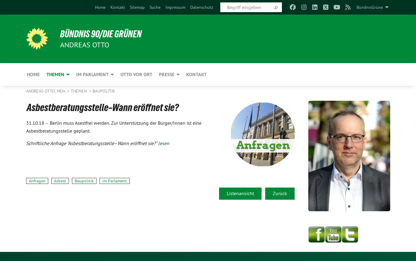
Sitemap (137, 7)
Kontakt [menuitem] (196, 74)
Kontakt (117, 7)
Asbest (60, 181)
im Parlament (114, 181)
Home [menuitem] (33, 74)
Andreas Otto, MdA (46, 91)
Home (100, 7)
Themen (79, 91)
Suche (155, 7)
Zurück (280, 193)
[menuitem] (100, 7)
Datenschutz (201, 7)
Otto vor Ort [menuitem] (136, 74)
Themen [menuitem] (55, 74)
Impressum (175, 7)
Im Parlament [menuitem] (92, 74)
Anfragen (37, 181)
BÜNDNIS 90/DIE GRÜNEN (101, 34)
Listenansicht (240, 193)
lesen (163, 143)
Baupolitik (104, 91)
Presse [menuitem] (166, 74)
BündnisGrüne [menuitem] (370, 7)
